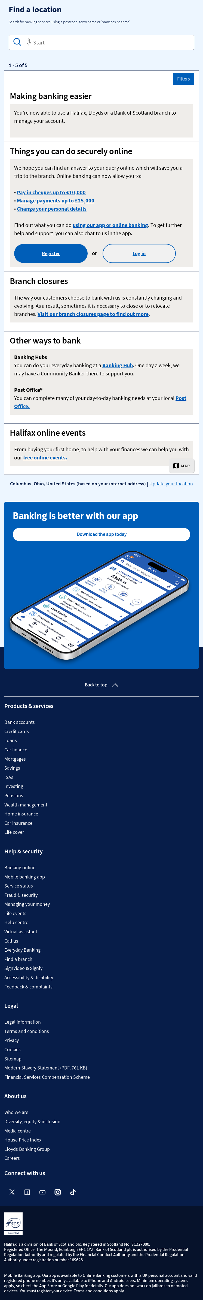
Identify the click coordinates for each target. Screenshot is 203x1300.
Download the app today (102, 534)
